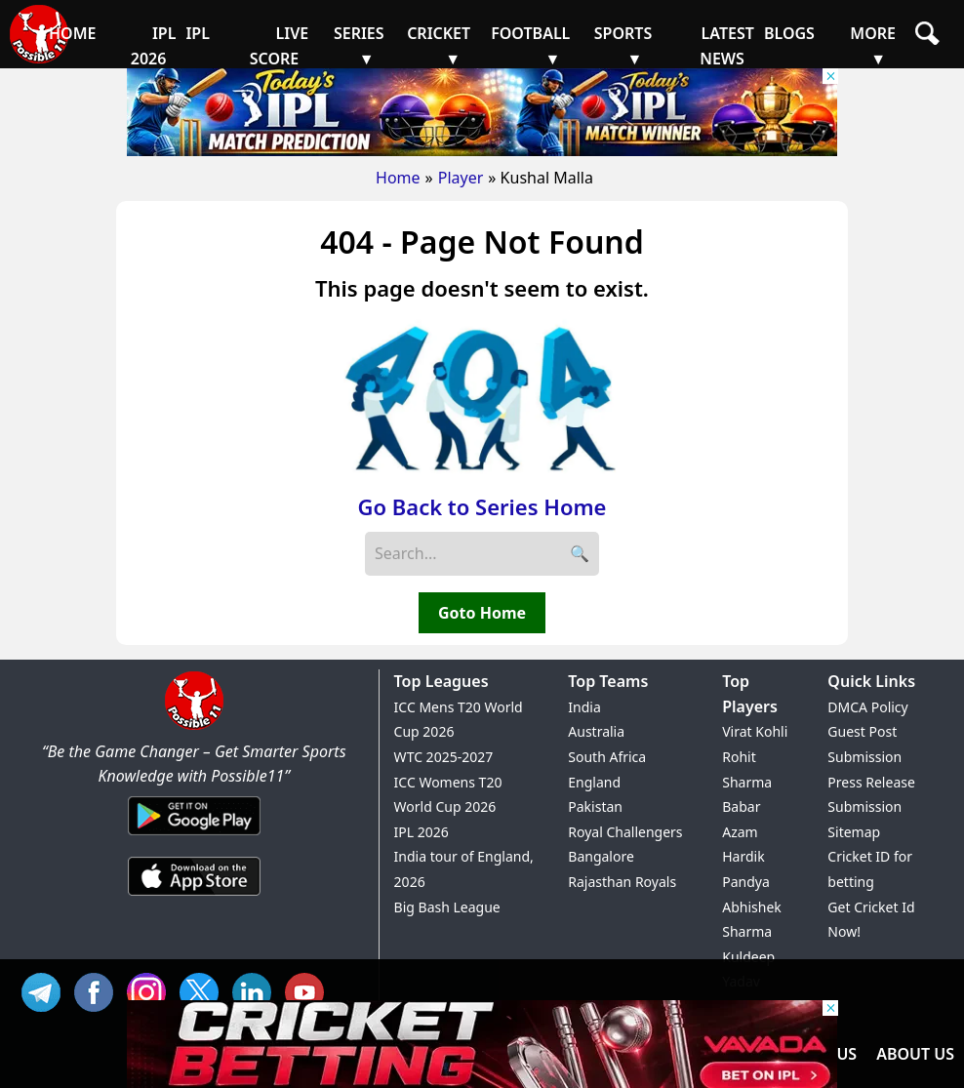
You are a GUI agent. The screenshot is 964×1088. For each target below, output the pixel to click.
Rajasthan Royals (622, 881)
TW (204, 990)
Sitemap (853, 832)
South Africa (607, 756)
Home (398, 177)
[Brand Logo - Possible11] (194, 726)
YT (309, 990)
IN (256, 990)
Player (461, 177)
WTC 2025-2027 (444, 756)
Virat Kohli (754, 731)
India (584, 707)
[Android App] (194, 836)
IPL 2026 (421, 832)
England (594, 782)
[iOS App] (194, 896)
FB (98, 990)
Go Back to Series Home (482, 506)
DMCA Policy (867, 707)
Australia (596, 731)
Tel (45, 990)
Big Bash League (447, 907)
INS (151, 990)
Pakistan (595, 806)
